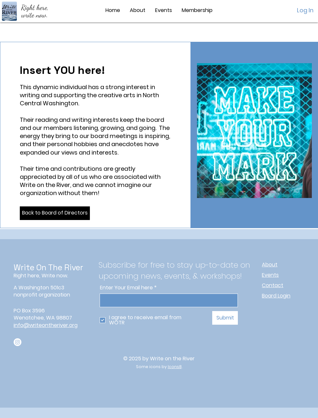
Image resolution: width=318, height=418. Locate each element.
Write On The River (48, 267)
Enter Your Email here (126, 287)
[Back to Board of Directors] (55, 213)
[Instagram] (17, 342)
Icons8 (175, 366)
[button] (137, 10)
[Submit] (225, 318)
